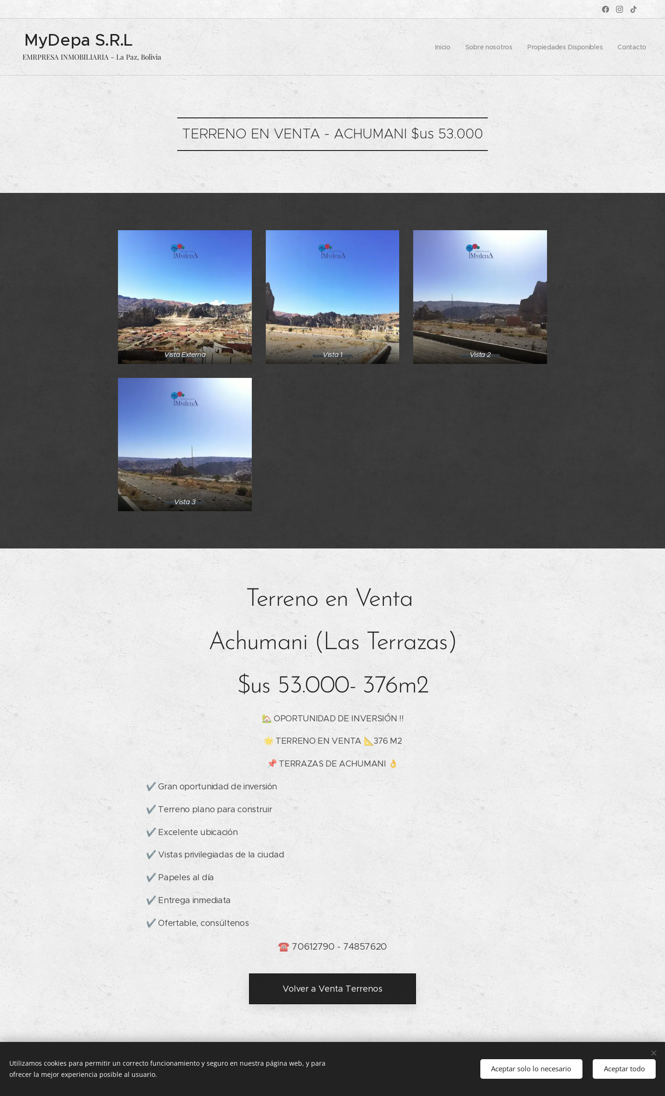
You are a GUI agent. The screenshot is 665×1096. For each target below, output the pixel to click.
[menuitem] (439, 47)
